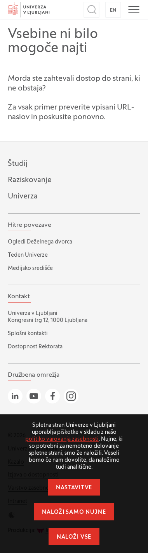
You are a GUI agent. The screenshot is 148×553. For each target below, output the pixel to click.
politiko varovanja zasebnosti (62, 439)
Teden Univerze (28, 255)
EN (113, 10)
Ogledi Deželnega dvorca (40, 242)
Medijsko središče (30, 268)
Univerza (23, 196)
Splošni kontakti (28, 333)
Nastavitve (74, 487)
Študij (18, 163)
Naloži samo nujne (74, 512)
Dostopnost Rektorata (35, 347)
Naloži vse (74, 537)
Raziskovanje (30, 180)
